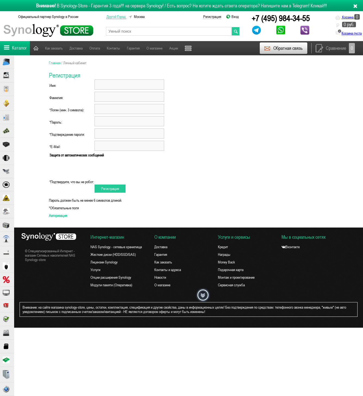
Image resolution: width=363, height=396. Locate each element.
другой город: (116, 16)
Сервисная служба (231, 285)
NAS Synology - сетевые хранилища (116, 247)
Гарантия (133, 48)
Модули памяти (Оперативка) (111, 285)
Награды (224, 254)
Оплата (94, 48)
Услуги (95, 270)
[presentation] (136, 168)
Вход (235, 16)
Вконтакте (290, 247)
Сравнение (335, 48)
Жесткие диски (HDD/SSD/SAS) (113, 254)
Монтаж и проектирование (236, 277)
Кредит (223, 247)
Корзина (347, 17)
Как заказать (54, 48)
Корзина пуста (352, 33)
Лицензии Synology (104, 262)
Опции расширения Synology (110, 277)
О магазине (154, 48)
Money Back (226, 262)
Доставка (76, 48)
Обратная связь (283, 48)
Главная (35, 48)
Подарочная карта (230, 270)
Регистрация (212, 16)
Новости (160, 277)
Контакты (113, 48)
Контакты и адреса (167, 270)
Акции (173, 48)
